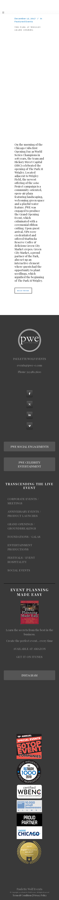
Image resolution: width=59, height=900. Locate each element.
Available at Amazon (29, 649)
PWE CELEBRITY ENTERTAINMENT (29, 464)
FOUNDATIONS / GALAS (24, 537)
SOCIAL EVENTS (19, 570)
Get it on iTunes (29, 657)
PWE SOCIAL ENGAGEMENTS (30, 446)
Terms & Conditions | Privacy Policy (30, 895)
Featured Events (24, 21)
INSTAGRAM (29, 675)
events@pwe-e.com (29, 365)
